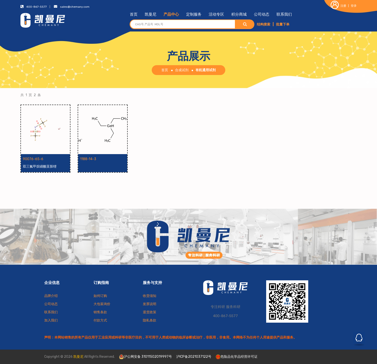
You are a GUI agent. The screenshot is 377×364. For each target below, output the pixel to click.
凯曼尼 (150, 14)
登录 (354, 5)
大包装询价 (102, 304)
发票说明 (149, 304)
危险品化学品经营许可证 (237, 357)
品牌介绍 (51, 296)
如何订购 (100, 296)
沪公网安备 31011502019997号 (145, 356)
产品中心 (171, 14)
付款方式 (100, 320)
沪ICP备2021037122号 (193, 357)
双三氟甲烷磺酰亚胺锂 (40, 166)
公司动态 (261, 14)
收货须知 (149, 296)
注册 (338, 5)
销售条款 (100, 312)
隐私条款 (149, 320)
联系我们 (284, 14)
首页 (134, 14)
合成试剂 (181, 70)
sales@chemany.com (74, 6)
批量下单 (282, 24)
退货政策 (149, 312)
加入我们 (51, 320)
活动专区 (216, 14)
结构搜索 (263, 24)
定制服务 (193, 14)
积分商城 (239, 14)
